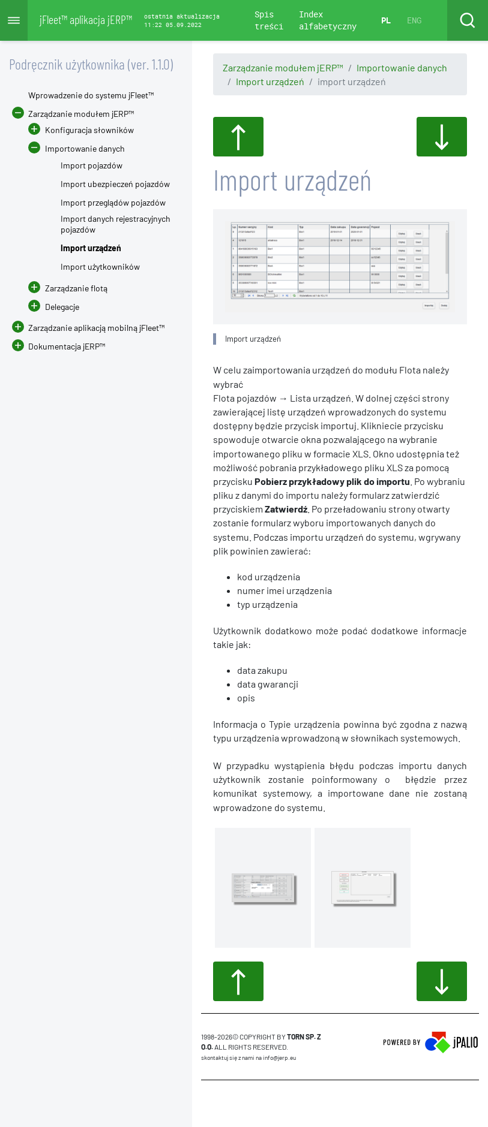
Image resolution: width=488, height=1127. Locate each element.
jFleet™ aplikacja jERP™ (86, 19)
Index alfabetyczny (328, 20)
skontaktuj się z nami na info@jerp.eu (248, 1057)
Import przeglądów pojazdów (113, 202)
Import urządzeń (270, 81)
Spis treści (269, 20)
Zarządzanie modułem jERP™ (283, 67)
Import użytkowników (100, 266)
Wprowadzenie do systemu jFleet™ (91, 95)
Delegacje (53, 307)
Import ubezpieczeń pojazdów (115, 184)
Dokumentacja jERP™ (58, 346)
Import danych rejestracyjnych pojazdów (115, 223)
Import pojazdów (91, 165)
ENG (414, 20)
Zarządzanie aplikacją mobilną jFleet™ (96, 328)
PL (386, 20)
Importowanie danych (402, 67)
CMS (208, 1103)
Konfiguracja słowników (89, 130)
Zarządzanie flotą (76, 288)
